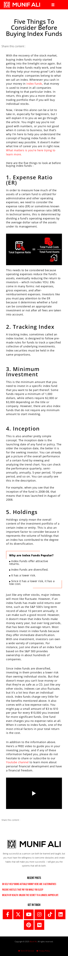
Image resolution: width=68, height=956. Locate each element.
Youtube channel (18, 762)
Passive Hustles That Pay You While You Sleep (22, 889)
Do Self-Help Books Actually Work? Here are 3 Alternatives (29, 884)
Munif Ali (33, 941)
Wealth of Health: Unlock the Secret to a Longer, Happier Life (30, 895)
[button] (52, 5)
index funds (34, 83)
